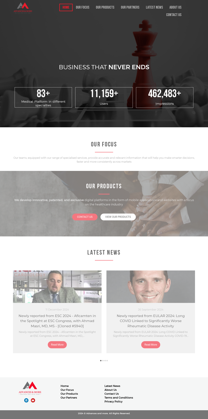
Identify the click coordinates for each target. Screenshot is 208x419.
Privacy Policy (113, 401)
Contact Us (174, 14)
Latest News (154, 7)
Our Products (105, 7)
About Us (175, 7)
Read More (57, 344)
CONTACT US (84, 216)
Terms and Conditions (118, 397)
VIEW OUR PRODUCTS (118, 216)
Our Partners (130, 7)
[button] (100, 360)
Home (66, 7)
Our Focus (82, 7)
